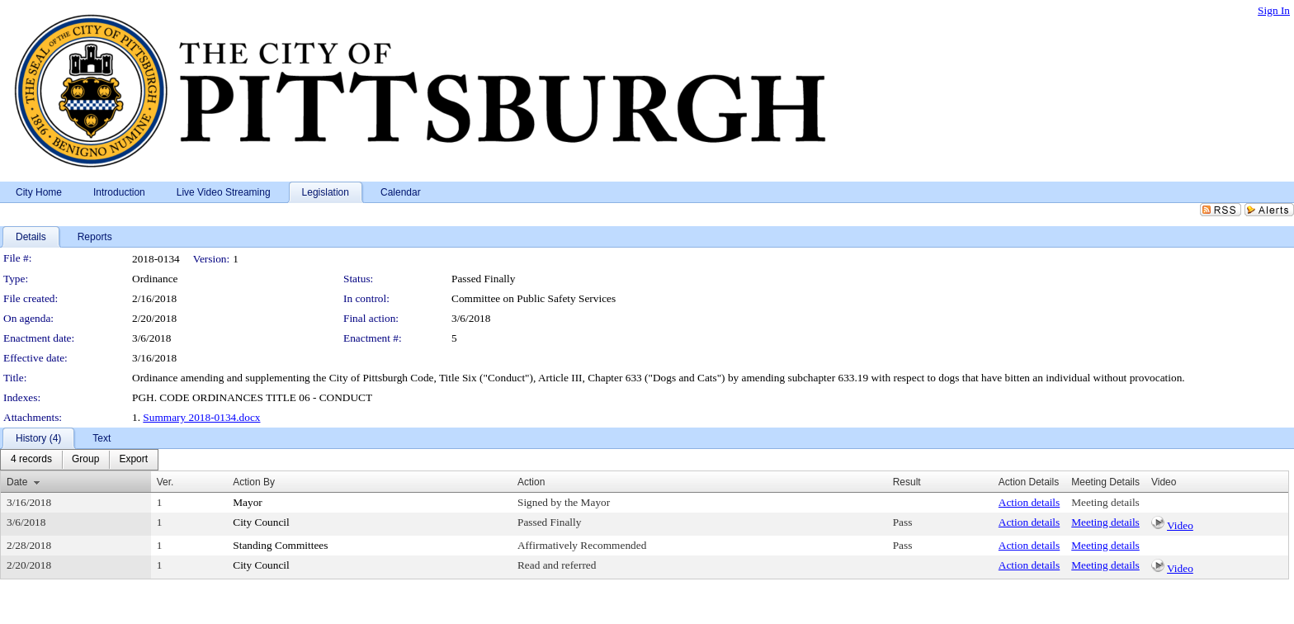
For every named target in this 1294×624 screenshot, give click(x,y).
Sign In (1274, 10)
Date (17, 482)
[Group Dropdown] (85, 460)
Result (907, 482)
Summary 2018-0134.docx (201, 417)
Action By (254, 482)
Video (1180, 525)
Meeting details (1105, 502)
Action (531, 482)
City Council (261, 522)
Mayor (247, 502)
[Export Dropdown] (133, 460)
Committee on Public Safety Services (533, 298)
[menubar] (79, 459)
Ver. (165, 482)
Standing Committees (280, 545)
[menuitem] (31, 460)
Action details (1029, 502)
